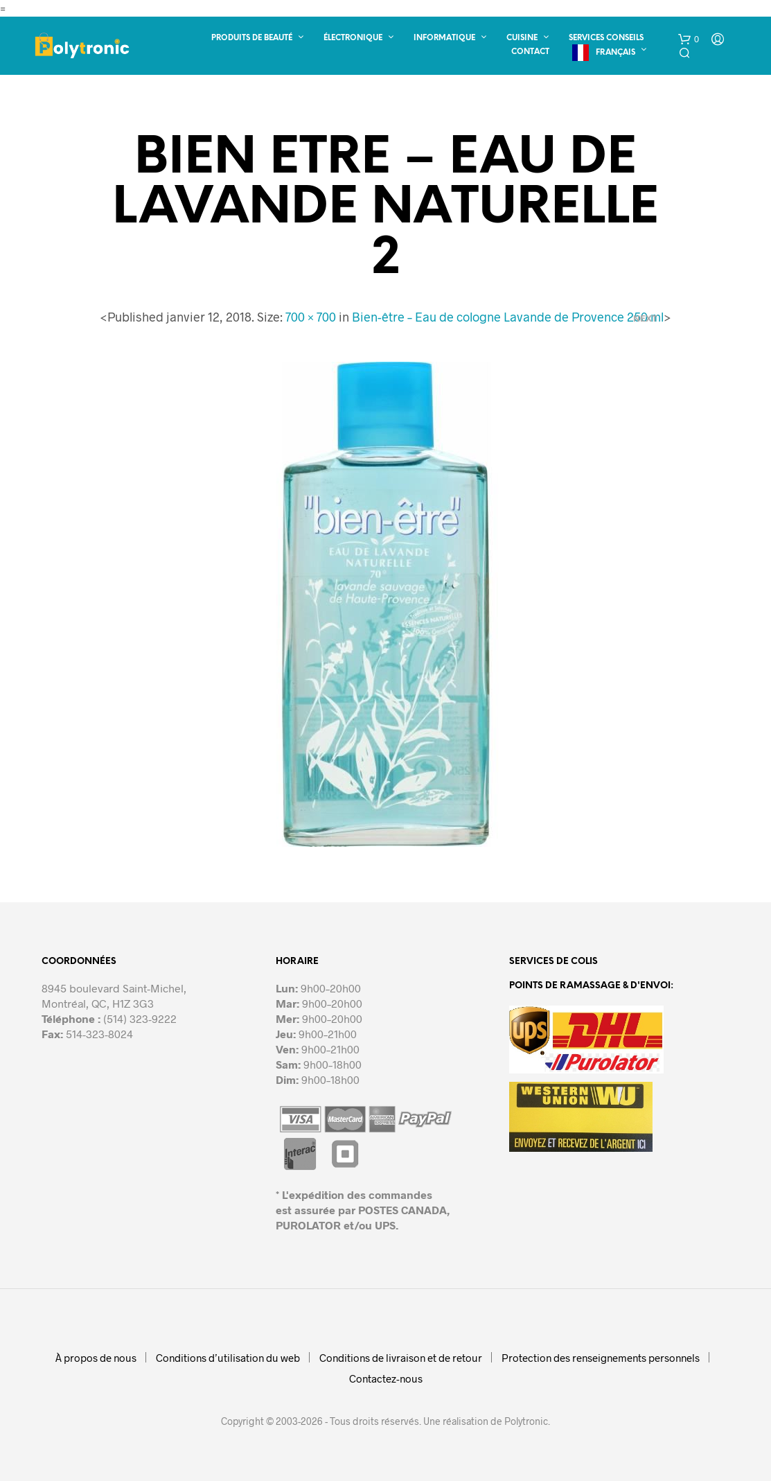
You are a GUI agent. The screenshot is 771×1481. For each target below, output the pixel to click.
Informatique (444, 38)
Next (645, 318)
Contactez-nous (386, 1378)
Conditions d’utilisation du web (228, 1357)
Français (615, 52)
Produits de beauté (251, 38)
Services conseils (606, 38)
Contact (530, 52)
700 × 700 (310, 316)
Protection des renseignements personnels (601, 1357)
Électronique (353, 38)
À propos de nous (95, 1357)
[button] (688, 39)
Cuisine (522, 38)
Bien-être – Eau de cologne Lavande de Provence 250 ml (508, 316)
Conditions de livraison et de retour (400, 1357)
